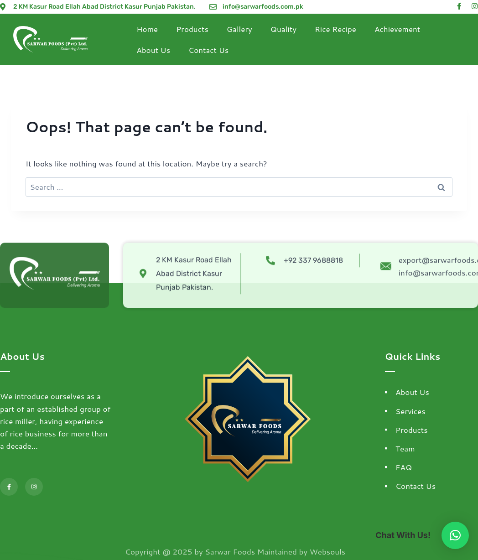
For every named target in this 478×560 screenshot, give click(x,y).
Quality (283, 28)
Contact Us (208, 49)
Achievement (397, 28)
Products (192, 28)
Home (147, 28)
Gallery (239, 28)
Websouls (327, 551)
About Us (153, 49)
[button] (455, 535)
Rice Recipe (335, 28)
